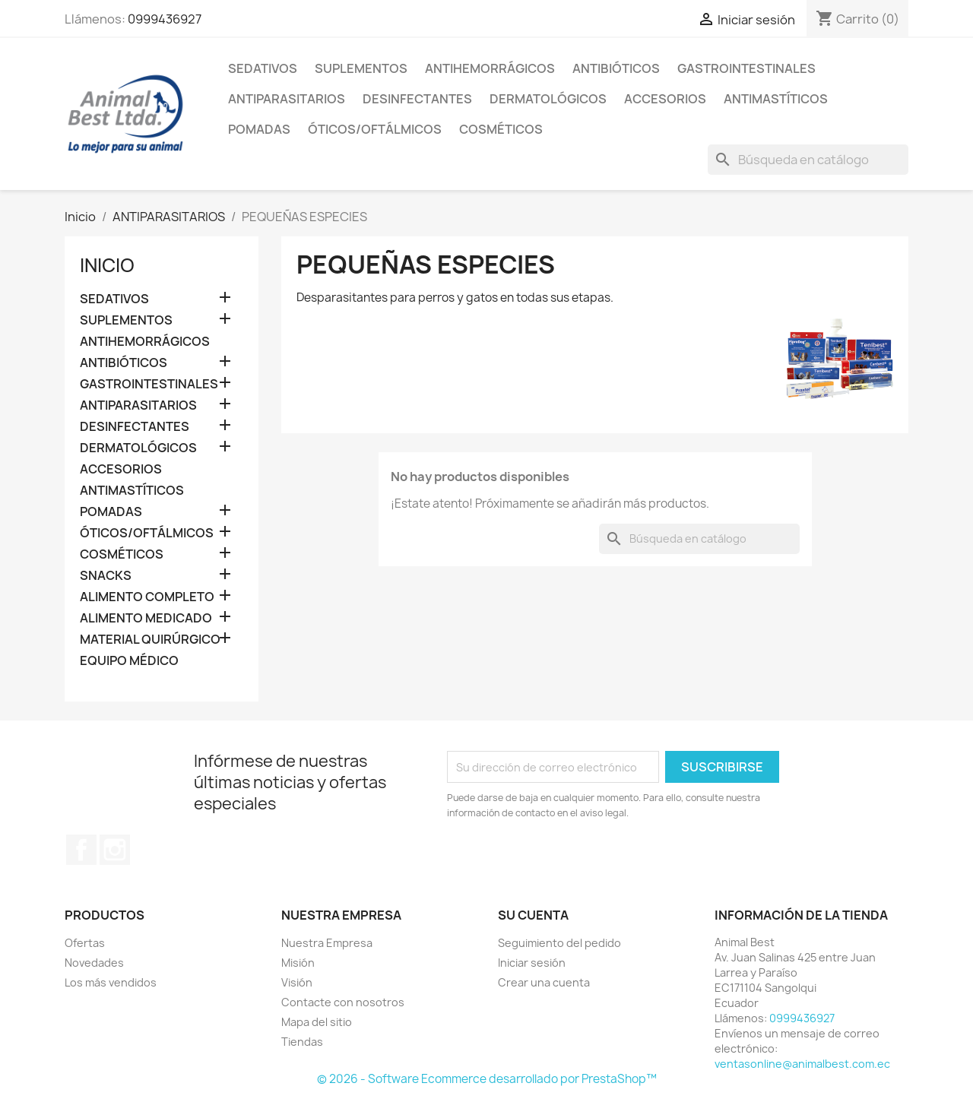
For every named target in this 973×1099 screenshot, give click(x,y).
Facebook (81, 850)
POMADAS (259, 129)
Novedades (94, 962)
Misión (298, 962)
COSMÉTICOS (501, 129)
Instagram (115, 850)
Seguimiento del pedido (559, 943)
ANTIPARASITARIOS (286, 98)
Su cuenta (533, 915)
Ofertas (85, 943)
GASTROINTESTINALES (746, 68)
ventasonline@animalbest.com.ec (802, 1063)
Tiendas (302, 1041)
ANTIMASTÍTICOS (776, 98)
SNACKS (106, 576)
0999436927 (164, 19)
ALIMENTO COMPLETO (147, 597)
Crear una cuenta (544, 982)
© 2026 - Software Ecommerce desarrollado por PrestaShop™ (487, 1079)
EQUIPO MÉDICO (129, 661)
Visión (296, 982)
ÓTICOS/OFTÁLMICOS (375, 129)
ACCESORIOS (665, 98)
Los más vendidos (111, 982)
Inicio (107, 265)
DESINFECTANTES (417, 98)
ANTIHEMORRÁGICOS (490, 68)
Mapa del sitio (316, 1022)
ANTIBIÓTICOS (616, 68)
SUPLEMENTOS (361, 68)
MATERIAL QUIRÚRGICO (150, 640)
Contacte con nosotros (342, 1002)
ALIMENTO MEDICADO (146, 618)
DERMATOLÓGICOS (548, 98)
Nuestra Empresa (326, 943)
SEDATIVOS (262, 68)
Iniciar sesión (532, 962)
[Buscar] (808, 159)
